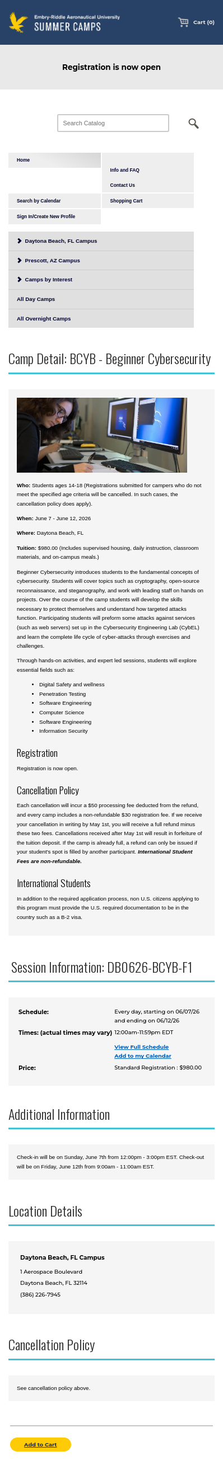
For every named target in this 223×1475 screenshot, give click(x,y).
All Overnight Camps (44, 318)
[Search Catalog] (113, 123)
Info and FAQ (125, 170)
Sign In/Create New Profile (46, 216)
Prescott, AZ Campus (48, 260)
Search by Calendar (39, 201)
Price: (27, 1068)
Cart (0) (196, 22)
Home (23, 160)
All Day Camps (36, 299)
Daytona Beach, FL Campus (56, 241)
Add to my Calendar (142, 1056)
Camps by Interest (44, 279)
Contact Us (122, 185)
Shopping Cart (126, 201)
